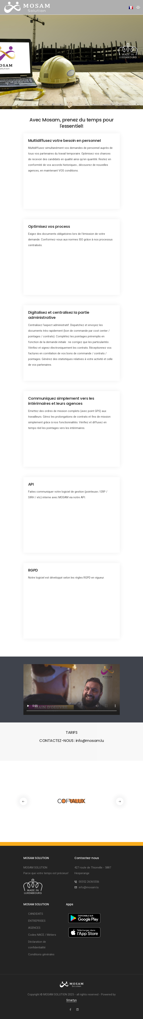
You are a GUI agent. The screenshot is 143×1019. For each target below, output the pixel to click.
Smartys (71, 1000)
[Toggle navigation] (138, 7)
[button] (120, 801)
